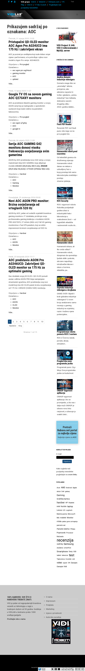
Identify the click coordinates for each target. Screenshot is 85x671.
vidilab (59, 563)
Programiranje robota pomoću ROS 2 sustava (67, 333)
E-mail (58, 454)
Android (69, 488)
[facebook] (8, 1)
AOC (14, 76)
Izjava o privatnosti (54, 613)
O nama (49, 597)
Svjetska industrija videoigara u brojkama (66, 288)
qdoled (15, 79)
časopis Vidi (62, 566)
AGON (15, 242)
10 (42, 321)
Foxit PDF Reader (64, 124)
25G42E (44, 166)
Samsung (69, 544)
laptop (70, 506)
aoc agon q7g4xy (20, 123)
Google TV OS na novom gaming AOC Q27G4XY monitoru (30, 96)
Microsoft (71, 514)
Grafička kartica (63, 499)
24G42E (18, 166)
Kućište (63, 506)
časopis (74, 563)
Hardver (23, 174)
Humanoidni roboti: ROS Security (65, 199)
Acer (58, 488)
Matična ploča (62, 514)
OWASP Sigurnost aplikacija (64, 391)
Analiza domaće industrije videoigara (66, 78)
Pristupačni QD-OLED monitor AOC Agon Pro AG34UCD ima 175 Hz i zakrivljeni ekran (29, 45)
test (71, 555)
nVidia (59, 521)
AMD (63, 487)
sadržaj (60, 544)
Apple (75, 488)
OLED (15, 305)
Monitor (16, 186)
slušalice (60, 548)
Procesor (69, 533)
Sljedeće (12, 326)
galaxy (67, 491)
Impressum (50, 601)
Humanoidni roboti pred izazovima (67, 152)
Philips (72, 529)
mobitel (63, 518)
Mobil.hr (42, 2)
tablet (59, 555)
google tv (16, 129)
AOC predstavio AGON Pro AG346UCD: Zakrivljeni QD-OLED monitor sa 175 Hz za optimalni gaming (27, 265)
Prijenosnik (61, 533)
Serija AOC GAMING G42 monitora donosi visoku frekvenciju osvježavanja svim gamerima (29, 149)
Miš (58, 518)
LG (64, 510)
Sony (70, 551)
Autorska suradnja (53, 617)
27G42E (30, 169)
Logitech (69, 510)
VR (69, 563)
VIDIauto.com (53, 2)
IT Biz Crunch (40, 5)
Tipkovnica (61, 559)
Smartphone (62, 551)
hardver (61, 502)
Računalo (60, 536)
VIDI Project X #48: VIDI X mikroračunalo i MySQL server (67, 48)
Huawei (71, 503)
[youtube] (14, 1)
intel (58, 506)
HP (66, 503)
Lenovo (59, 510)
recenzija (65, 540)
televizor (65, 555)
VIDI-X (30, 5)
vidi (73, 559)
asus (59, 491)
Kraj (20, 326)
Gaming (16, 183)
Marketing (50, 609)
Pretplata (49, 605)
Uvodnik (68, 559)
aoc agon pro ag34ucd (22, 70)
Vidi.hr (34, 2)
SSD (74, 551)
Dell (62, 491)
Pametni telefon (63, 529)
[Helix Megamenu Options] (77, 14)
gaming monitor (19, 73)
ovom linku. (72, 474)
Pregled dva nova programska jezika (65, 362)
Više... (11, 84)
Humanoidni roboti (65, 242)
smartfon (67, 548)
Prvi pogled (24, 64)
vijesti (65, 563)
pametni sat (61, 525)
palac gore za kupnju (70, 521)
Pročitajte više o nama (16, 619)
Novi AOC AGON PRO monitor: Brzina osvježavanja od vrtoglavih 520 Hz (29, 204)
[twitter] (12, 1)
